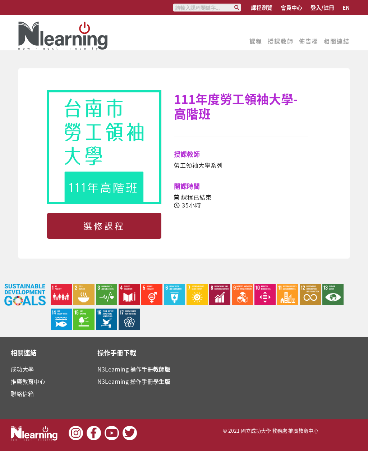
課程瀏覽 (261, 8)
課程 (255, 41)
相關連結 (337, 41)
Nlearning (63, 36)
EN (346, 8)
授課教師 (281, 41)
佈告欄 (308, 41)
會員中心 (291, 8)
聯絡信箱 (22, 393)
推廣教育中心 (28, 381)
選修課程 (104, 225)
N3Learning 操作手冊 (133, 369)
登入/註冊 (322, 8)
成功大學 (22, 369)
